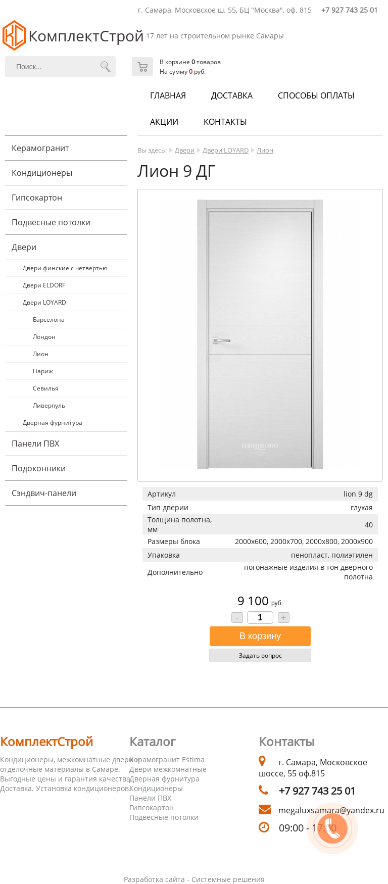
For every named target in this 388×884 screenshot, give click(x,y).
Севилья (46, 388)
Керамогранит (40, 148)
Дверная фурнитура (52, 422)
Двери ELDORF (44, 285)
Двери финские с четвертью (65, 268)
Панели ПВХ (35, 443)
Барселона (49, 319)
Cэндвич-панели (44, 493)
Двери (24, 247)
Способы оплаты (316, 95)
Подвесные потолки (51, 222)
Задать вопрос (260, 655)
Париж (43, 371)
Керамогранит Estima (167, 759)
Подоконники (39, 468)
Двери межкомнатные (168, 769)
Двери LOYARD (44, 302)
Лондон (44, 336)
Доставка (232, 95)
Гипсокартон (37, 197)
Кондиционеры (42, 172)
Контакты (225, 121)
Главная (168, 95)
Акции (164, 121)
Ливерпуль (49, 405)
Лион (40, 354)
